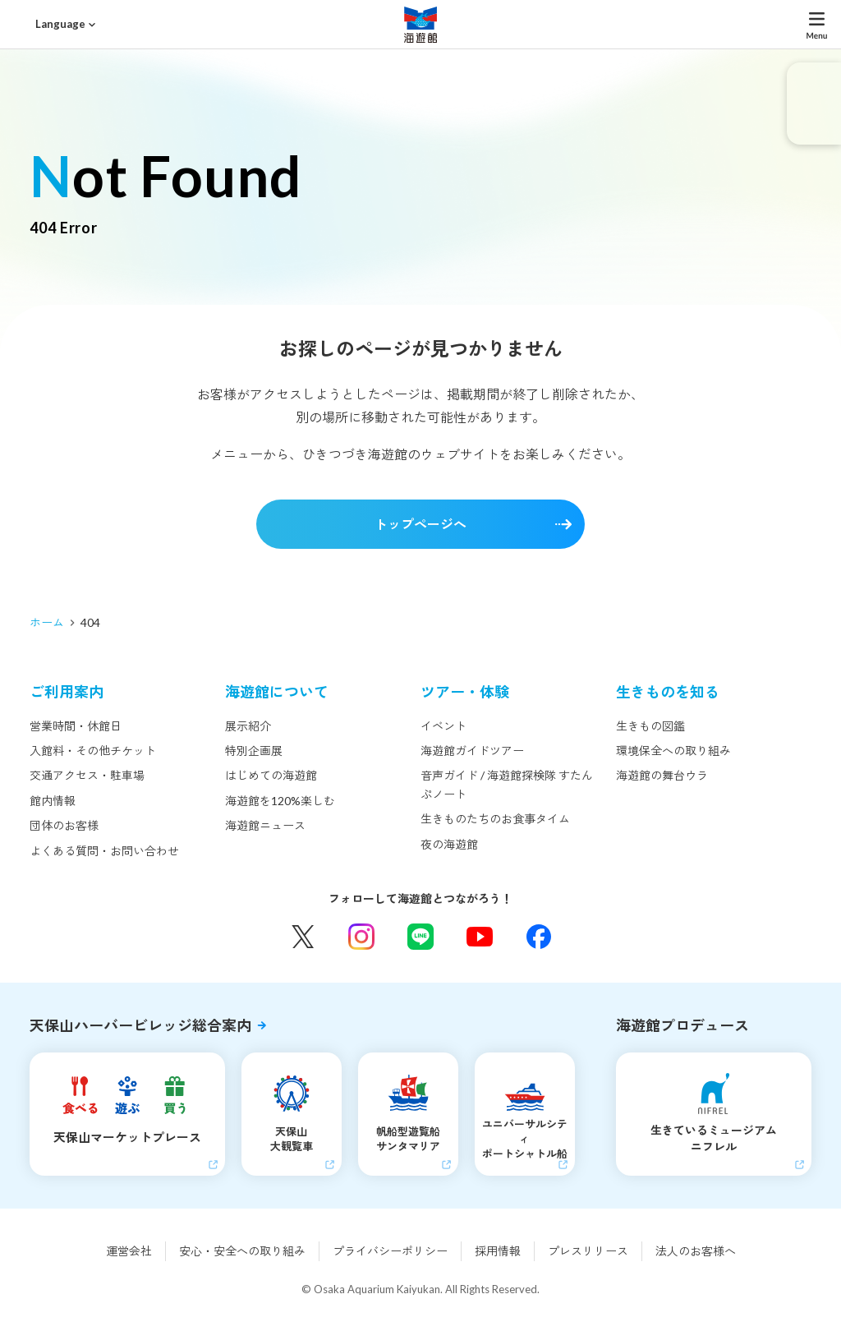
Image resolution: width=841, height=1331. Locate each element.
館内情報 (53, 801)
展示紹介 (248, 726)
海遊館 (420, 24)
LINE (420, 936)
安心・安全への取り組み (242, 1251)
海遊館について (277, 692)
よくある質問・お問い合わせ (104, 851)
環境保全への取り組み (673, 751)
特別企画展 (254, 751)
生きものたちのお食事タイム (495, 819)
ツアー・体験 (464, 692)
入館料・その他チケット (93, 751)
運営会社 (129, 1251)
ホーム (47, 622)
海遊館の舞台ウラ (662, 775)
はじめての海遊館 (271, 775)
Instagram (361, 936)
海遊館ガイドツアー (472, 751)
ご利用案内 (66, 692)
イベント (443, 726)
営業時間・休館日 (76, 726)
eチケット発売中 (814, 103)
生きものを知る (667, 692)
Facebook (539, 936)
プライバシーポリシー (390, 1251)
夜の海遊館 (449, 844)
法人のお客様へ (695, 1251)
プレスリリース (588, 1251)
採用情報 (498, 1251)
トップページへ (420, 524)
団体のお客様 (64, 825)
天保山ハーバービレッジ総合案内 (140, 1025)
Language (60, 23)
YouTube (479, 936)
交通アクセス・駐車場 (87, 775)
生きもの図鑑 (650, 726)
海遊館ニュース (265, 825)
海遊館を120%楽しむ (280, 801)
